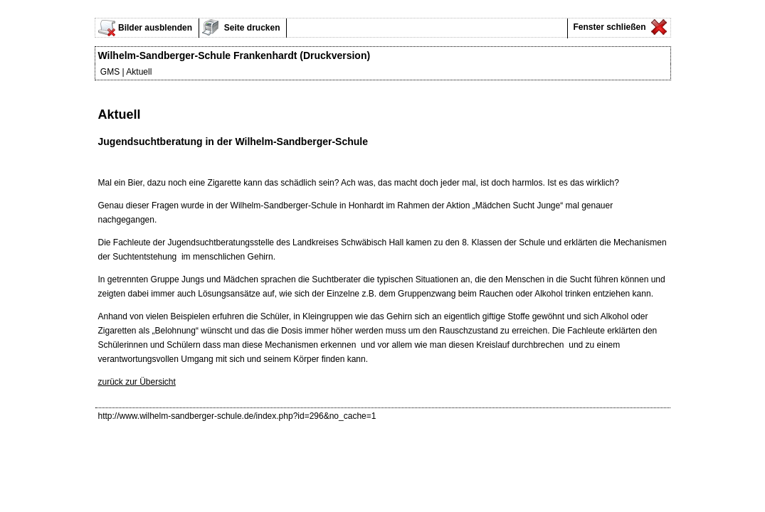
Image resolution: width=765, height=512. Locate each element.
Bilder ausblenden (155, 28)
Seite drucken (251, 28)
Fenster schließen (608, 27)
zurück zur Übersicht (137, 382)
